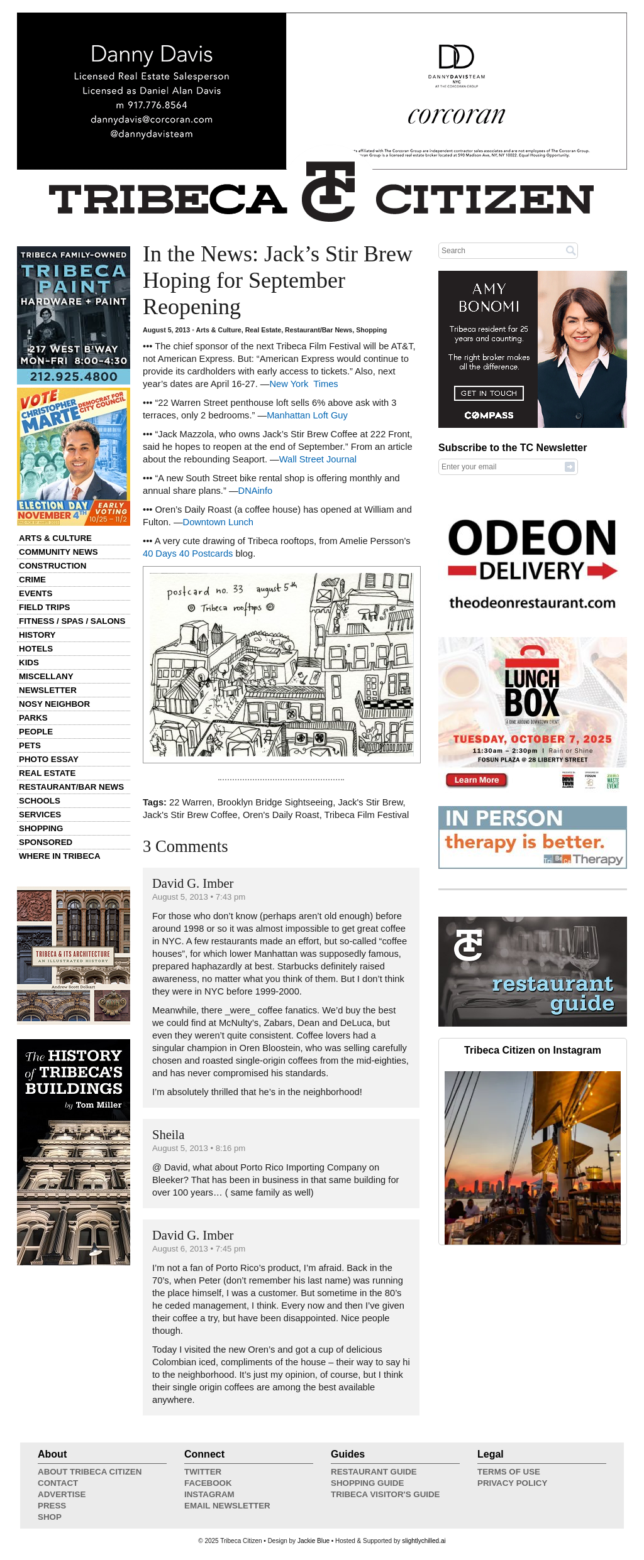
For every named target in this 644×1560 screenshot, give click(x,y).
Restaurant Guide (374, 1471)
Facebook (208, 1483)
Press (52, 1505)
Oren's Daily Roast (281, 815)
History (37, 635)
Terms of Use (508, 1471)
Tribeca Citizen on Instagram (532, 1050)
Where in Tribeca (60, 856)
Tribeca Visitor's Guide (385, 1494)
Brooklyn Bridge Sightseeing (275, 802)
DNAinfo (255, 491)
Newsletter (48, 690)
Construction (52, 565)
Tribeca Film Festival (367, 815)
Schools (39, 800)
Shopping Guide (367, 1483)
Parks (33, 718)
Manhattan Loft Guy (307, 415)
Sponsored (45, 842)
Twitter (202, 1471)
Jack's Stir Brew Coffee (190, 815)
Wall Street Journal (318, 459)
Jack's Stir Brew (370, 802)
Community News (58, 552)
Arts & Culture (55, 538)
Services (40, 814)
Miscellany (46, 676)
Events (35, 593)
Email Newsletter (227, 1505)
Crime (32, 579)
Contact (58, 1483)
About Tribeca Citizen (90, 1471)
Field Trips (44, 607)
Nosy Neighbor (54, 704)
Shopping (41, 828)
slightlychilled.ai (423, 1540)
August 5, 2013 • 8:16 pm (198, 1148)
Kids (29, 662)
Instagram (209, 1494)
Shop (50, 1517)
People (36, 731)
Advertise (62, 1494)
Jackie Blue (313, 1540)
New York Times (304, 384)
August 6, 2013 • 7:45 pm (198, 1248)
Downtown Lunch (218, 522)
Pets (30, 745)
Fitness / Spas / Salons (72, 621)
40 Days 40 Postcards (188, 553)
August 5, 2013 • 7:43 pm (198, 897)
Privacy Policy (512, 1483)
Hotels (36, 648)
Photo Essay (49, 759)
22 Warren (190, 802)
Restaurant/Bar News (71, 787)
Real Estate (47, 773)
